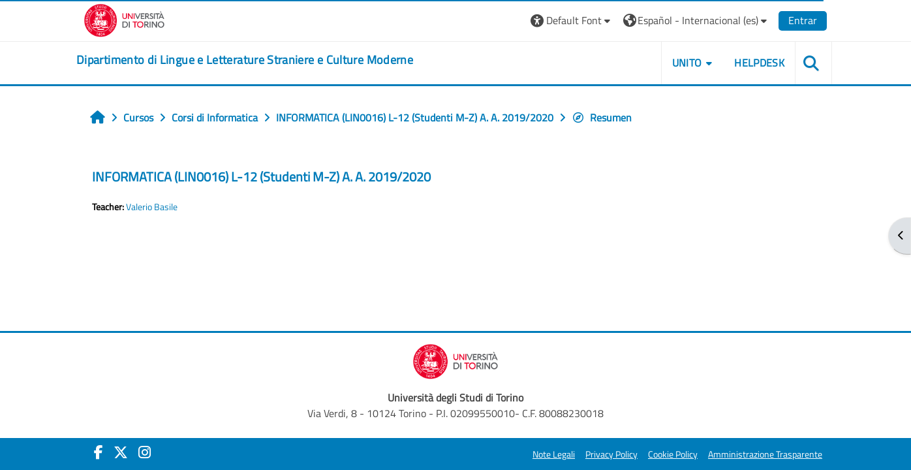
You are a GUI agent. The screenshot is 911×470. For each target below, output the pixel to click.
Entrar (802, 20)
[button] (572, 20)
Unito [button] (687, 62)
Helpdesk (759, 62)
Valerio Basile (152, 207)
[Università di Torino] (124, 19)
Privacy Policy (611, 454)
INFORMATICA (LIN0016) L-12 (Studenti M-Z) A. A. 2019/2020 (261, 176)
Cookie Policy (673, 454)
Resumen (602, 117)
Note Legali (554, 454)
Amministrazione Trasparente (765, 454)
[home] (244, 60)
